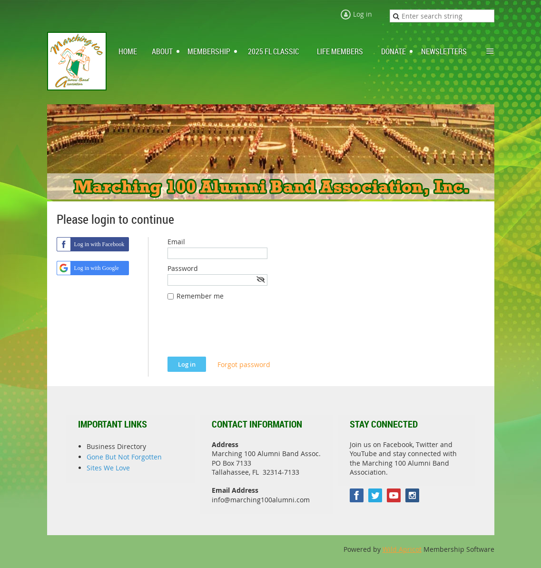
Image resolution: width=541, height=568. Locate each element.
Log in (362, 14)
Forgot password (243, 364)
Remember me (200, 295)
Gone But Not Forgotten (124, 456)
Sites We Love (108, 467)
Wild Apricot (402, 549)
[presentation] (239, 333)
